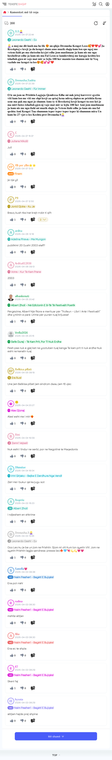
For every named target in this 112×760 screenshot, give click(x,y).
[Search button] (101, 4)
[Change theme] (94, 4)
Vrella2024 (21, 332)
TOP (56, 755)
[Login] (107, 4)
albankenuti (22, 296)
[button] (4, 4)
